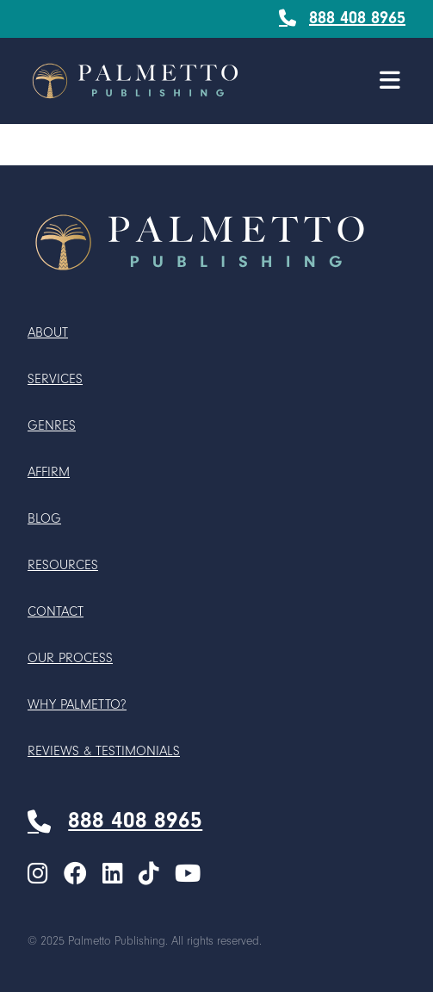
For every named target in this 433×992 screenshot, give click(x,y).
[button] (390, 81)
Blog (44, 518)
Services (55, 379)
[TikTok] (149, 875)
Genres (52, 425)
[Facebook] (75, 875)
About (48, 332)
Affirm (49, 472)
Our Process (70, 658)
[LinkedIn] (112, 875)
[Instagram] (38, 875)
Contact (56, 611)
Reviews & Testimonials (104, 751)
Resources (63, 565)
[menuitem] (38, 874)
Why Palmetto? (77, 704)
